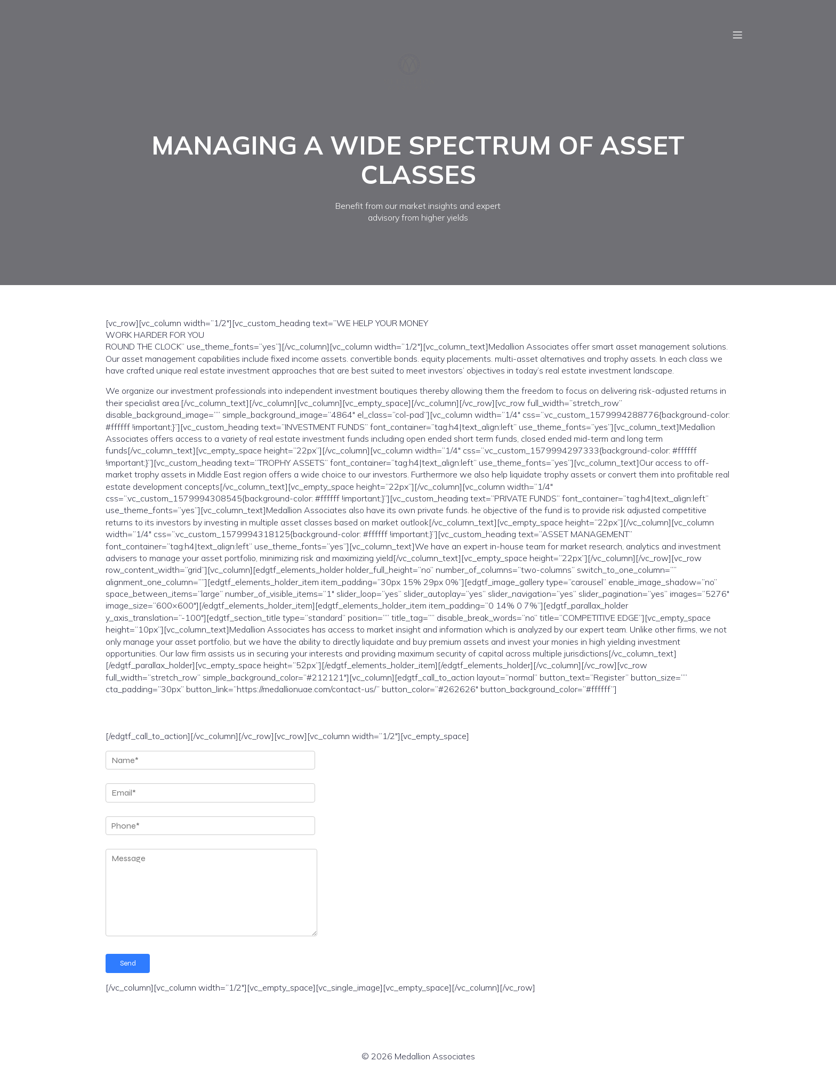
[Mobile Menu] (737, 35)
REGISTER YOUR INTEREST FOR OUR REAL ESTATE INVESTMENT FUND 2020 (331, 712)
